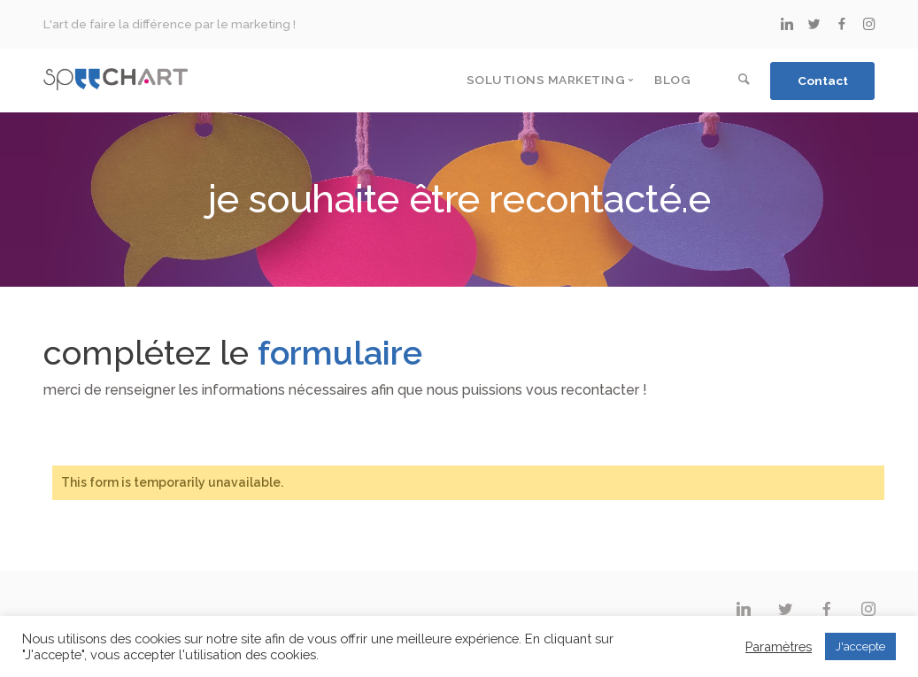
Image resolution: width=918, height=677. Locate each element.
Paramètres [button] (778, 646)
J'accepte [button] (860, 646)
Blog (672, 80)
